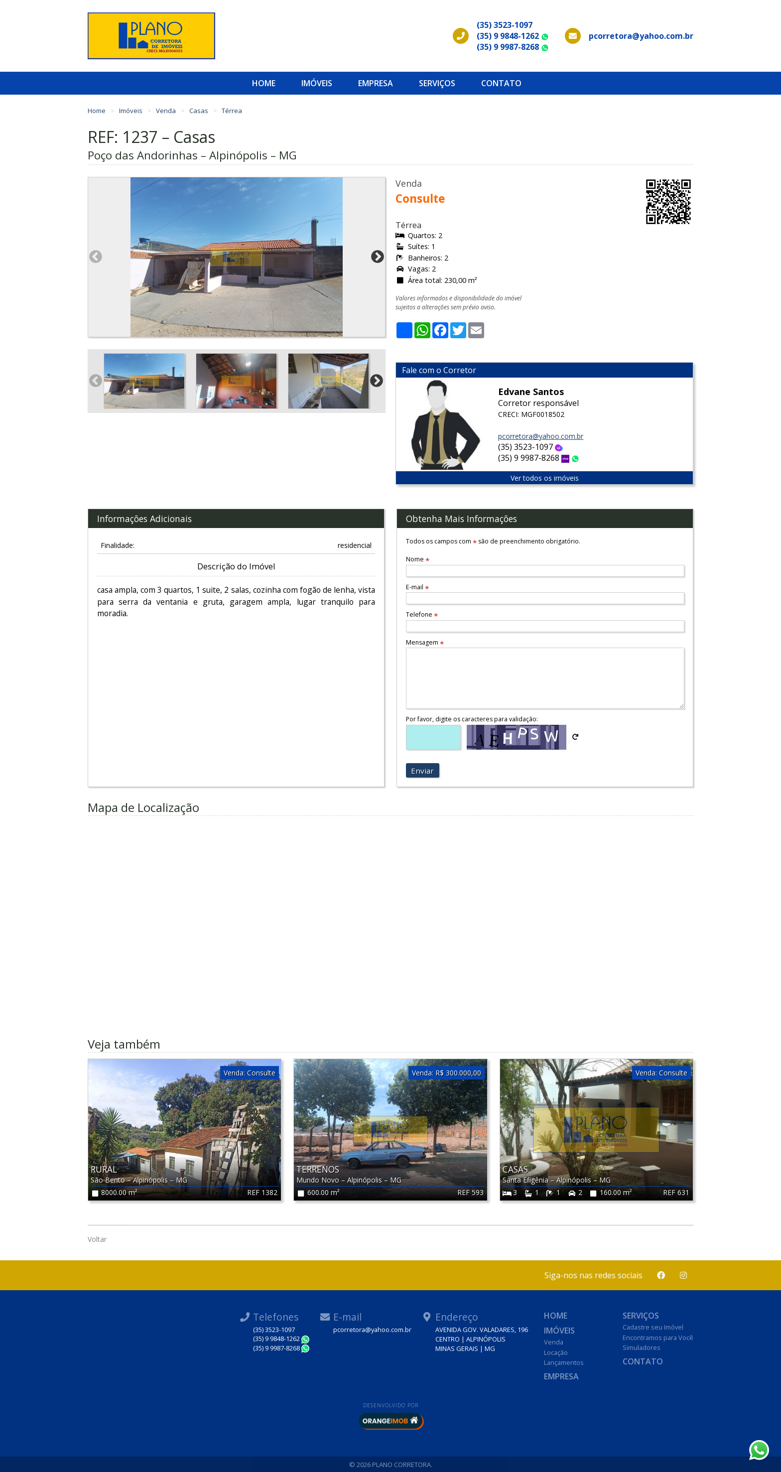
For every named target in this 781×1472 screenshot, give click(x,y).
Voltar (97, 1239)
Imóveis (316, 83)
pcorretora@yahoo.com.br (540, 436)
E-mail (417, 587)
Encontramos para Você (658, 1337)
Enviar (422, 771)
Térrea (232, 110)
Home (263, 83)
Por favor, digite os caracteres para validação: (472, 719)
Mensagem (425, 642)
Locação (556, 1352)
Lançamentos (564, 1362)
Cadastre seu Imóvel (653, 1327)
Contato (501, 83)
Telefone (422, 614)
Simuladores (641, 1347)
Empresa (375, 83)
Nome (417, 559)
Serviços (437, 83)
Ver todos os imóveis (545, 478)
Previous (95, 257)
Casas (199, 110)
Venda (166, 110)
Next (377, 257)
